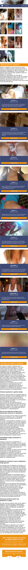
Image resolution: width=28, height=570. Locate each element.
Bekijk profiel (14, 109)
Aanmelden (25, 5)
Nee (18, 556)
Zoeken (6, 5)
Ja (9, 556)
